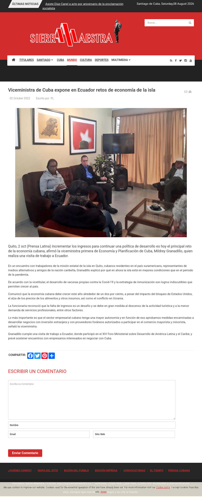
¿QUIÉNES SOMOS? (20, 470)
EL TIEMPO (156, 470)
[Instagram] (185, 60)
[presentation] (38, 449)
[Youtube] (191, 60)
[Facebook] (176, 60)
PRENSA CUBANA (179, 470)
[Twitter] (180, 60)
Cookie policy (163, 487)
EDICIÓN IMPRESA (106, 470)
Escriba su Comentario (91, 400)
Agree (103, 491)
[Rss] (171, 60)
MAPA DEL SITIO (48, 470)
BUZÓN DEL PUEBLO (76, 470)
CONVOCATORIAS (134, 470)
